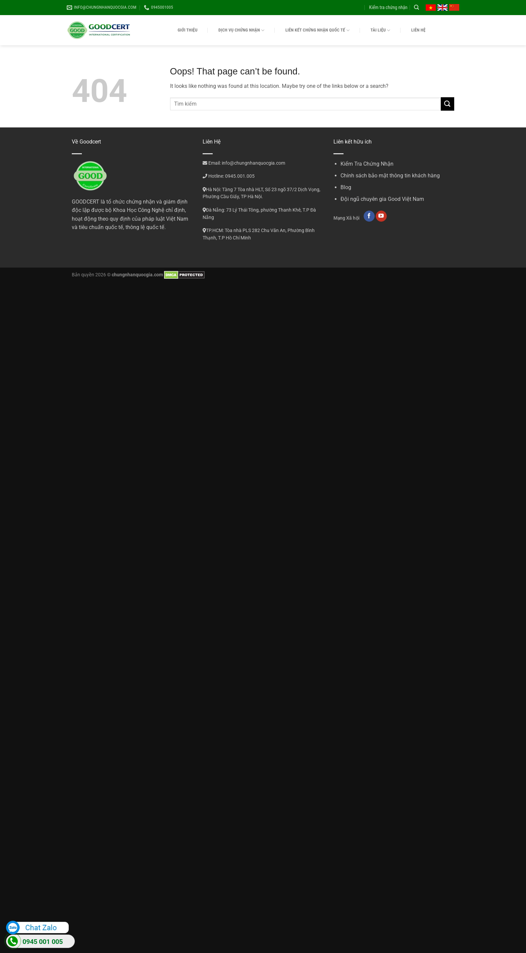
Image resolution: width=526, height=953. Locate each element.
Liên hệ (418, 30)
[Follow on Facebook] (369, 216)
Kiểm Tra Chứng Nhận (366, 164)
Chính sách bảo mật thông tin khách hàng (390, 175)
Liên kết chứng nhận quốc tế (317, 30)
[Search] (416, 7)
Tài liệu (380, 30)
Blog (345, 187)
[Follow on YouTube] (381, 216)
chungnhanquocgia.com (137, 275)
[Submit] (447, 103)
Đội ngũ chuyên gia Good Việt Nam (382, 199)
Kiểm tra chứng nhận (388, 7)
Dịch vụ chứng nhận (241, 30)
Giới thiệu (188, 30)
